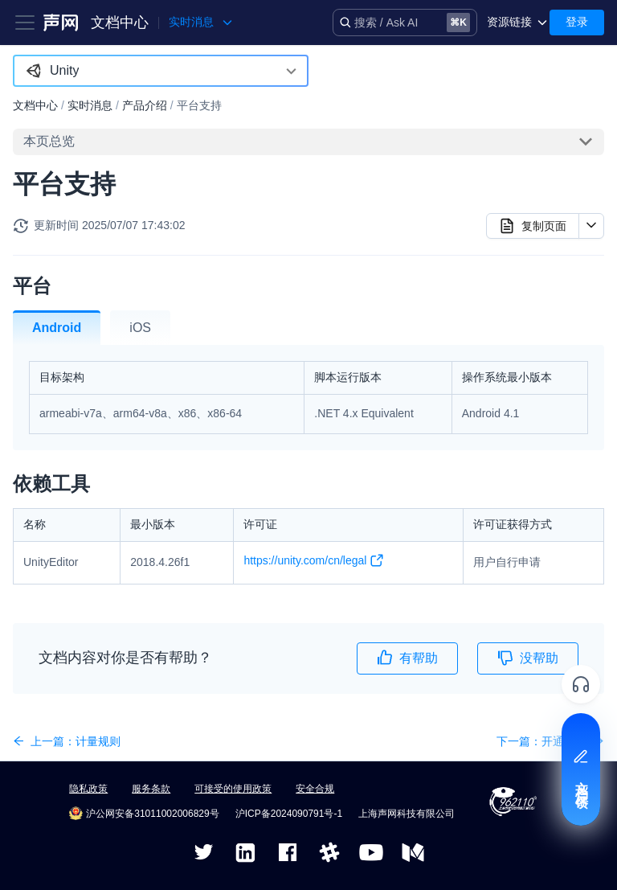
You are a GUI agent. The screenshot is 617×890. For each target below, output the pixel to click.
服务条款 (151, 788)
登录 (577, 21)
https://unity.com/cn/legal (313, 563)
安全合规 (315, 788)
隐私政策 (88, 788)
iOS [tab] (140, 327)
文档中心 (120, 22)
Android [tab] (56, 327)
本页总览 (49, 141)
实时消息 (89, 105)
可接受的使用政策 (233, 788)
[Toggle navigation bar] (25, 22)
